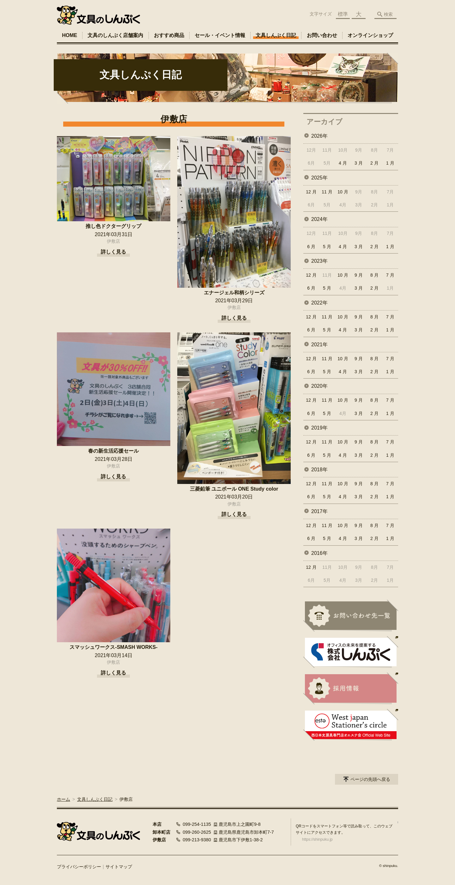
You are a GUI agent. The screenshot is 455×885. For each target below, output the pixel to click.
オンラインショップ (370, 35)
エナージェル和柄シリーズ (234, 292)
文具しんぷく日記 (276, 35)
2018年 (319, 469)
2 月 (374, 163)
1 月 (390, 163)
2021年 (319, 344)
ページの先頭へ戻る (370, 779)
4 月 (343, 163)
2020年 (319, 386)
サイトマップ (119, 866)
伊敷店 (113, 241)
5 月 (327, 246)
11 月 (327, 191)
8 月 (374, 275)
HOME (69, 35)
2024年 (319, 219)
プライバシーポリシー (79, 866)
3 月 (359, 163)
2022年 (319, 302)
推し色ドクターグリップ (113, 226)
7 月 (390, 275)
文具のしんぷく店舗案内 (115, 35)
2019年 (319, 427)
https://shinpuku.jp (317, 839)
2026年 (319, 136)
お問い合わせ (322, 35)
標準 (343, 14)
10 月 (342, 191)
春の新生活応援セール (113, 451)
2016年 (319, 553)
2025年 (319, 177)
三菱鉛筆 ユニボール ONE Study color (234, 489)
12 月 (311, 191)
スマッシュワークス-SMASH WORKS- (113, 647)
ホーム (63, 799)
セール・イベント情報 (220, 35)
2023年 (319, 261)
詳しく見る (113, 251)
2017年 (319, 511)
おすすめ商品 (169, 35)
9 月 (359, 275)
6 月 (311, 246)
